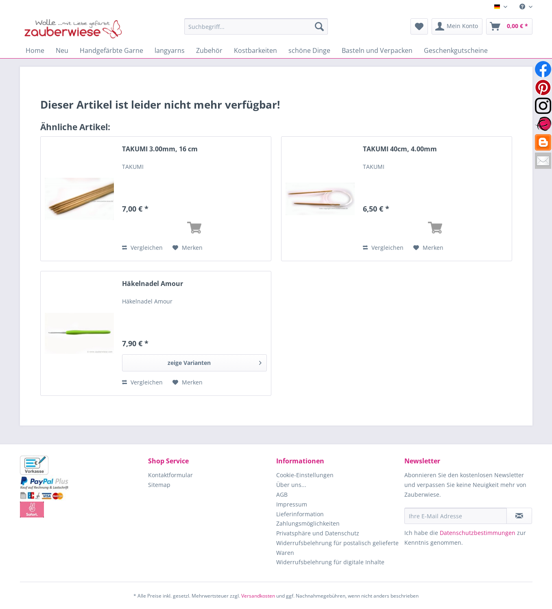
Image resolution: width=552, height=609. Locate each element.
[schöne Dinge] (309, 50)
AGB (282, 494)
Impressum (291, 504)
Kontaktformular (170, 475)
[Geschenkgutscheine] (455, 50)
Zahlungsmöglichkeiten (308, 523)
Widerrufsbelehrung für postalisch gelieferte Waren (337, 548)
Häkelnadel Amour (152, 283)
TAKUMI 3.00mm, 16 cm (160, 149)
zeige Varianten (215, 361)
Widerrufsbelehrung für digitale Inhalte (330, 562)
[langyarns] (169, 50)
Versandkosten (258, 595)
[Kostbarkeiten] (255, 50)
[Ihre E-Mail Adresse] (455, 516)
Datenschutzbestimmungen (477, 533)
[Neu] (62, 50)
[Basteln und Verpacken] (377, 50)
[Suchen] (319, 26)
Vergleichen (142, 247)
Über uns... (291, 485)
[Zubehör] (209, 50)
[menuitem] (522, 7)
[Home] (35, 50)
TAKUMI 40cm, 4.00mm (400, 149)
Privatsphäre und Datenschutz (317, 533)
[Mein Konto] (457, 26)
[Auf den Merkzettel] (187, 248)
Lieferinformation (300, 514)
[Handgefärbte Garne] (111, 50)
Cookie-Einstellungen (305, 475)
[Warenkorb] (509, 26)
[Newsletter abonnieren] (519, 516)
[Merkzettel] (419, 26)
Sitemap (159, 485)
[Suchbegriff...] (256, 26)
